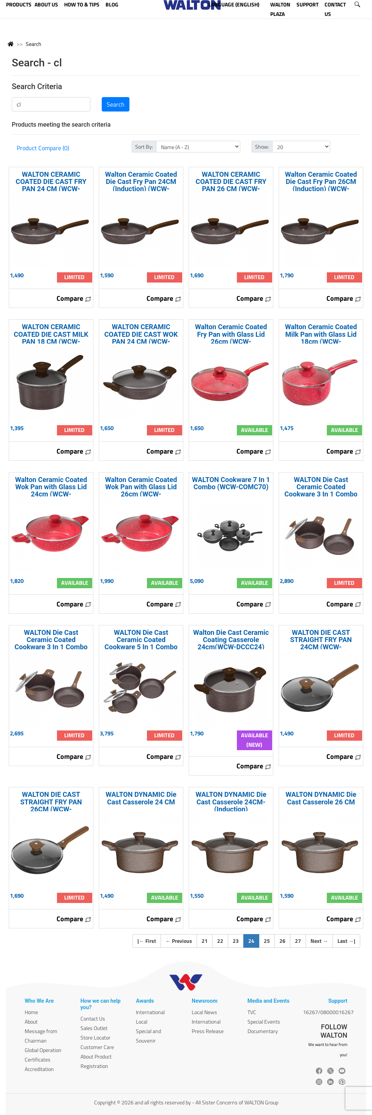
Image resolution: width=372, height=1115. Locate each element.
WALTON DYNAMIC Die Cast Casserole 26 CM (320, 798)
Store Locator (95, 1037)
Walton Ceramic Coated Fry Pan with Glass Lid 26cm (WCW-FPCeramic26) (231, 338)
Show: (262, 147)
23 (236, 941)
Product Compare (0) (43, 147)
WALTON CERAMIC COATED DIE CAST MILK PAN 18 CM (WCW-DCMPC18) (51, 338)
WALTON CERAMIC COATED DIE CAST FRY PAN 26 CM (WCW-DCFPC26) (230, 185)
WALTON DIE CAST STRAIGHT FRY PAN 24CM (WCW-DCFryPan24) (321, 643)
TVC (251, 1012)
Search (33, 44)
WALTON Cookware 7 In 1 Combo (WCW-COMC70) (231, 483)
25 (267, 941)
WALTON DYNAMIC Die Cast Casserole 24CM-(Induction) (230, 801)
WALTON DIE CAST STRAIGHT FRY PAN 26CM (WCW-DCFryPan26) (51, 805)
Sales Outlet (93, 1028)
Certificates (37, 1059)
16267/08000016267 (328, 1012)
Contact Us (92, 1018)
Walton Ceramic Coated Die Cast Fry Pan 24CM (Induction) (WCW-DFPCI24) (141, 185)
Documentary (262, 1031)
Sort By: (144, 147)
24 (253, 940)
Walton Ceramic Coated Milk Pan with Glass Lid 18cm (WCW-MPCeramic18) (321, 338)
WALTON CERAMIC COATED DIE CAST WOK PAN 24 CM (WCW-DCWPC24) (141, 338)
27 (298, 941)
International (150, 1012)
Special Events (263, 1021)
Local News (204, 1012)
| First (146, 941)
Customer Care (97, 1047)
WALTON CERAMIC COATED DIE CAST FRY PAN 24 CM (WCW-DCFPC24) (51, 185)
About (31, 1021)
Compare (74, 298)
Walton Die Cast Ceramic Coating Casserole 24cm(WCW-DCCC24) (231, 639)
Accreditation (39, 1069)
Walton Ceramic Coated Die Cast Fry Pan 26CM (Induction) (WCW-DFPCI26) (321, 185)
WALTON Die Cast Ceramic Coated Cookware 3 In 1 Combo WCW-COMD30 (50, 643)
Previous (179, 941)
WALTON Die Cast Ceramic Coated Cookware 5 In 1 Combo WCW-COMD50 (140, 643)
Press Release (208, 1031)
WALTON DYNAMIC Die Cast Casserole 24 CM (141, 798)
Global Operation (43, 1050)
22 (220, 941)
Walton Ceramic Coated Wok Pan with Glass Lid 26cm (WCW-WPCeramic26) (141, 491)
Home (31, 1012)
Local (141, 1021)
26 (282, 941)
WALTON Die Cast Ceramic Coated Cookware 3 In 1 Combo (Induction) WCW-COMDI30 (320, 494)
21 (205, 941)
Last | (346, 941)
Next (319, 941)
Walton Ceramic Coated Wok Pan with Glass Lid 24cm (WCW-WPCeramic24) (51, 491)
